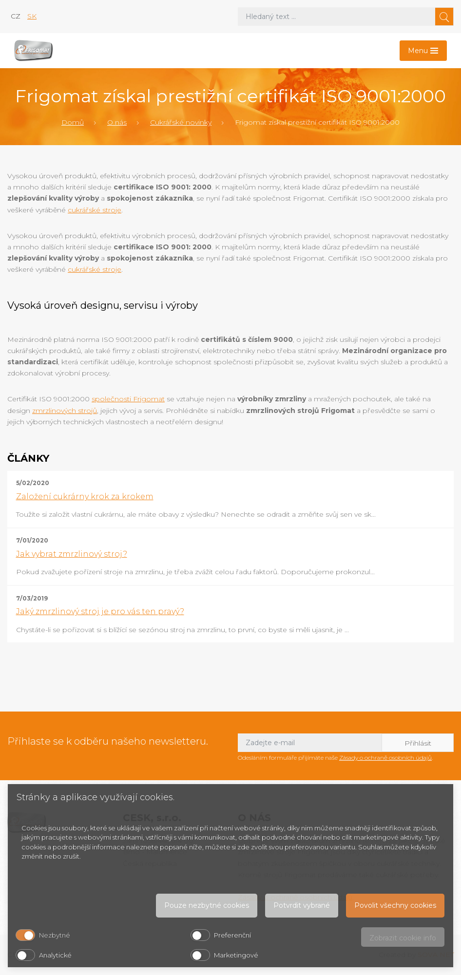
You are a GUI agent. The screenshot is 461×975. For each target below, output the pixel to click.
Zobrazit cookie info (402, 938)
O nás (117, 122)
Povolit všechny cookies (395, 905)
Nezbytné (54, 935)
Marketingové (236, 955)
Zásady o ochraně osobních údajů (385, 757)
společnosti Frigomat (128, 398)
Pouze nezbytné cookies (206, 905)
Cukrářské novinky (180, 122)
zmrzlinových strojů (64, 410)
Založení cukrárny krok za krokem (85, 496)
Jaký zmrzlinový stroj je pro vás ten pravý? (100, 611)
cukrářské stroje (94, 210)
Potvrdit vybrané (301, 905)
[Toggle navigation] (423, 50)
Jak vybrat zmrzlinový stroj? (71, 554)
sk (32, 16)
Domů (72, 122)
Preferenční (232, 935)
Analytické (55, 955)
